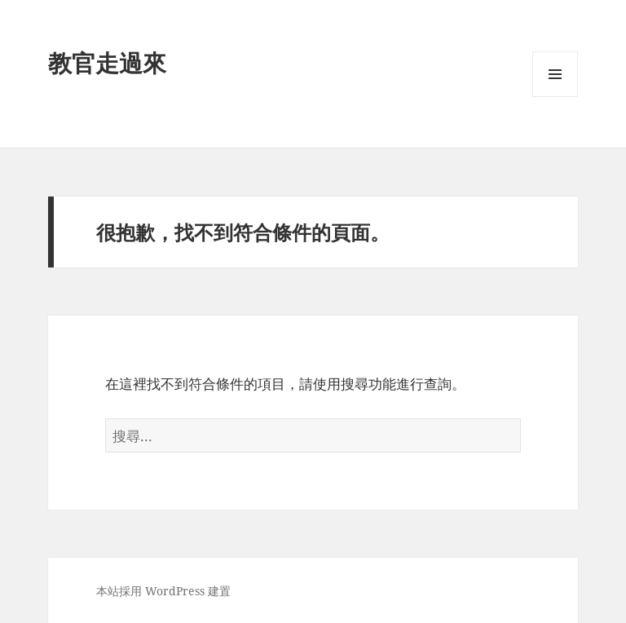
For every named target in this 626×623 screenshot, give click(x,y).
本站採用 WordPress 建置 (163, 591)
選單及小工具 (555, 96)
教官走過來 (107, 62)
